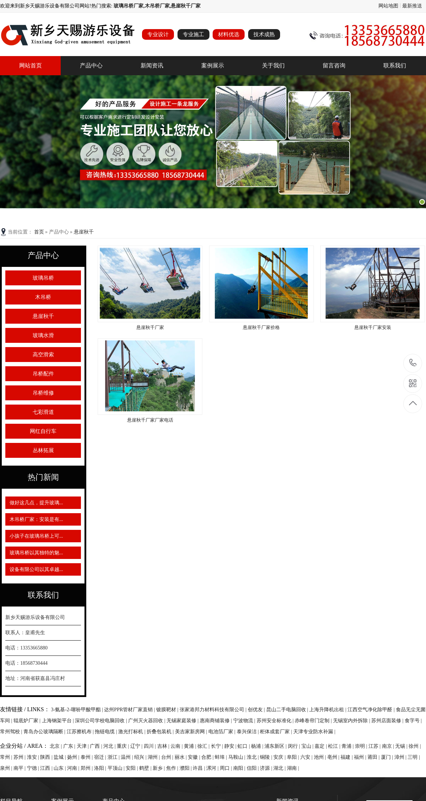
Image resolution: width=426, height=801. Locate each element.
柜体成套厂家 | (276, 731)
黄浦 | (190, 746)
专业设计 (158, 34)
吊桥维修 (43, 393)
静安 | (231, 746)
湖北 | (280, 768)
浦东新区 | (276, 746)
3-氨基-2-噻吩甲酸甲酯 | (77, 709)
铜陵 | (266, 757)
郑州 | (87, 768)
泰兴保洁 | (248, 731)
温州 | (127, 757)
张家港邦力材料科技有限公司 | (214, 709)
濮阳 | (186, 768)
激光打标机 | (132, 731)
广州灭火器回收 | (147, 720)
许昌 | (199, 768)
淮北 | (253, 757)
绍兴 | (141, 757)
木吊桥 (43, 297)
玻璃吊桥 (43, 278)
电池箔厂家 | (222, 731)
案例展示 (212, 65)
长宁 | (217, 746)
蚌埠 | (221, 757)
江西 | (47, 768)
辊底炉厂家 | (27, 720)
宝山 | (308, 746)
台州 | (168, 757)
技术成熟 (264, 34)
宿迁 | (101, 757)
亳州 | (334, 757)
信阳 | (253, 768)
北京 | (56, 746)
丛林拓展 (43, 450)
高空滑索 (43, 354)
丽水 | (181, 757)
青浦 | (348, 746)
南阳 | (240, 768)
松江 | (335, 746)
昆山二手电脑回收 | (288, 709)
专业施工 (193, 34)
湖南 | (293, 768)
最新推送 (412, 6)
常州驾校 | (11, 731)
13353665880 (413, 363)
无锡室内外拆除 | (352, 720)
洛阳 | (101, 768)
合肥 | (208, 757)
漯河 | (213, 768)
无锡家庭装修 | (183, 720)
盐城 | (60, 757)
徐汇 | (204, 746)
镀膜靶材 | (168, 709)
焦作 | (173, 768)
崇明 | (361, 746)
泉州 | (6, 768)
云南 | (177, 746)
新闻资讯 (152, 65)
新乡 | (159, 768)
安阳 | (132, 768)
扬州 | (74, 757)
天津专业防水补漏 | (314, 731)
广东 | (70, 746)
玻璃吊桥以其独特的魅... (36, 552)
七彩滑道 (43, 412)
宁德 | (33, 768)
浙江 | (114, 757)
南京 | (388, 746)
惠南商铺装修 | (216, 720)
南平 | (20, 768)
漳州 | (401, 757)
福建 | (347, 757)
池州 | (320, 757)
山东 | (60, 768)
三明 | (414, 757)
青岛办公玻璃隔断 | (45, 731)
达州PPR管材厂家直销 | (130, 709)
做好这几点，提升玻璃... (36, 502)
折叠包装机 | (161, 731)
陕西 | (47, 757)
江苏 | (375, 746)
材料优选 (228, 34)
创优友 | (257, 709)
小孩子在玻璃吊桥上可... (36, 536)
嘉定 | (321, 746)
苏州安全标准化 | (276, 720)
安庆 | (280, 757)
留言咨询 (334, 65)
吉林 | (164, 746)
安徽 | (194, 757)
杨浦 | (257, 746)
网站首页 (30, 65)
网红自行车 (43, 431)
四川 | (150, 746)
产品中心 (91, 65)
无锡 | (402, 746)
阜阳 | (293, 757)
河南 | (74, 768)
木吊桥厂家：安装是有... (36, 519)
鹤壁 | (146, 768)
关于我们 (273, 65)
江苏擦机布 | (81, 731)
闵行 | (294, 746)
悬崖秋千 (84, 232)
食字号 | (413, 720)
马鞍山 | (237, 757)
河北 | (110, 746)
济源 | (266, 768)
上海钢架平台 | (58, 720)
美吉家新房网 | (191, 731)
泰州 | (87, 757)
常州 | (6, 757)
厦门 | (387, 757)
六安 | (307, 757)
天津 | (83, 746)
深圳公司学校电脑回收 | (101, 720)
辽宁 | (137, 746)
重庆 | (123, 746)
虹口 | (244, 746)
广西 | (96, 746)
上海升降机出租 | (328, 709)
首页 (39, 232)
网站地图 (388, 6)
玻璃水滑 (43, 335)
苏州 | (20, 757)
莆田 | (374, 757)
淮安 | (33, 757)
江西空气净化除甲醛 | (372, 709)
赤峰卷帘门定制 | (314, 720)
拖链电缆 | (106, 731)
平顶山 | (117, 768)
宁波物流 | (245, 720)
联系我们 (394, 65)
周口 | (226, 768)
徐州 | (415, 746)
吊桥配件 (43, 374)
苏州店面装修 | (388, 720)
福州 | (360, 757)
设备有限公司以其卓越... (36, 569)
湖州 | (154, 757)
